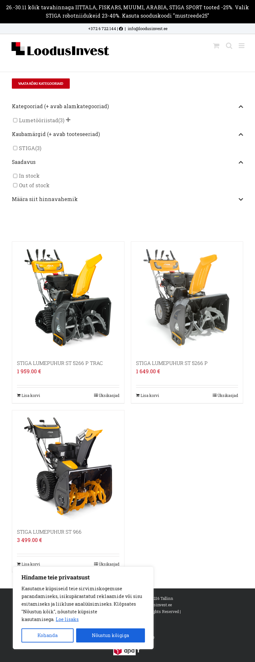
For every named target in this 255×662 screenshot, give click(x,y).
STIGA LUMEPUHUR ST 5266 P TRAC (60, 363)
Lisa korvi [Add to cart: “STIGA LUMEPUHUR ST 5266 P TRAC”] (30, 395)
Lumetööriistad (38, 120)
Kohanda (47, 635)
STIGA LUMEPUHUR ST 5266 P (172, 363)
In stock (29, 176)
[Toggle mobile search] (229, 45)
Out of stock (34, 185)
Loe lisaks (67, 619)
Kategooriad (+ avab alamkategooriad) (127, 106)
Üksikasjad (109, 395)
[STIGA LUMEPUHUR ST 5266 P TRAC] (68, 297)
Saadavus (127, 162)
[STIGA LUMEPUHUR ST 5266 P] (187, 297)
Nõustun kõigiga (110, 635)
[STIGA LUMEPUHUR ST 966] (68, 466)
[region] (83, 608)
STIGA (27, 148)
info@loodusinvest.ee (147, 28)
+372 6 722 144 (102, 28)
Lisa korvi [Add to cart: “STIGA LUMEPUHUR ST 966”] (30, 564)
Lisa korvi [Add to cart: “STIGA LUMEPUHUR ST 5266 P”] (149, 395)
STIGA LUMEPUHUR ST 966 (49, 532)
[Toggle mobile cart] (216, 45)
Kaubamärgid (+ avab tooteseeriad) (127, 134)
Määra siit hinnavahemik (127, 199)
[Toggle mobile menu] (242, 45)
